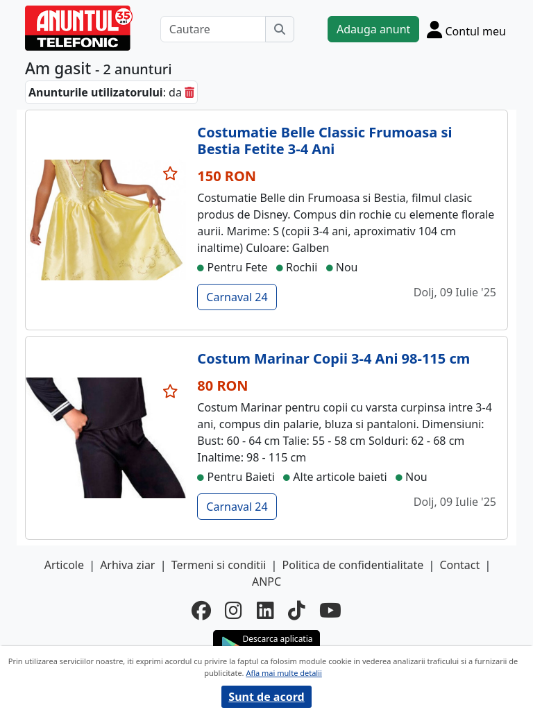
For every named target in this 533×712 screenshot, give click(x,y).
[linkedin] (265, 610)
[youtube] (330, 610)
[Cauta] (279, 29)
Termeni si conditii (218, 565)
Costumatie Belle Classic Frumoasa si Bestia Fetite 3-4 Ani (324, 140)
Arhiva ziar (127, 565)
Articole (64, 565)
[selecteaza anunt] (170, 173)
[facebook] (201, 610)
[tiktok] (296, 610)
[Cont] (466, 29)
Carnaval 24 (236, 297)
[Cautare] (213, 29)
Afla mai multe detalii (283, 673)
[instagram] (233, 610)
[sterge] (189, 92)
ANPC (266, 581)
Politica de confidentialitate (353, 565)
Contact (459, 565)
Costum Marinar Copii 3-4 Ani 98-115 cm (333, 358)
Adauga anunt (373, 29)
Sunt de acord (266, 696)
